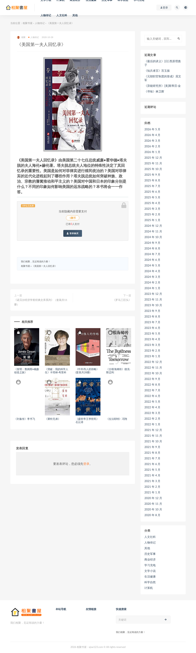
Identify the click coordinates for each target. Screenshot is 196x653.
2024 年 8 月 (152, 248)
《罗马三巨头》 (122, 299)
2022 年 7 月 (152, 390)
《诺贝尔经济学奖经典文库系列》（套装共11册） (40, 302)
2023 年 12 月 (153, 293)
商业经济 (150, 559)
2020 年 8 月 (152, 515)
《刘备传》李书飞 (24, 418)
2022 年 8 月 (152, 384)
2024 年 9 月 (152, 242)
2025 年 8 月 (152, 180)
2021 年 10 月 (153, 441)
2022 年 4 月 (152, 407)
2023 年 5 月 (152, 333)
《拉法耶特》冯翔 (116, 418)
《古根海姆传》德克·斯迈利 (118, 370)
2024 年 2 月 (152, 282)
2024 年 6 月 (152, 259)
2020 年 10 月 (153, 509)
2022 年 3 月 (152, 413)
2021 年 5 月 (152, 469)
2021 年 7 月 (152, 458)
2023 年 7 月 (152, 322)
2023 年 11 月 (153, 299)
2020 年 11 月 (153, 503)
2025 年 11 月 (153, 163)
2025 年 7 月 (152, 186)
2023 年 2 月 (152, 350)
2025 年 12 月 (153, 157)
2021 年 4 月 (152, 475)
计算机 (148, 587)
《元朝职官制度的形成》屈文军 (162, 78)
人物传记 (46, 15)
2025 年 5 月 (152, 197)
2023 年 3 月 (152, 344)
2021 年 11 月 (153, 435)
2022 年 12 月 (153, 361)
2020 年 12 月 (153, 498)
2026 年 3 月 (152, 140)
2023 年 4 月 (152, 339)
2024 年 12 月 (153, 225)
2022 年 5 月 (152, 401)
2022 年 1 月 (152, 424)
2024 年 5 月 (152, 265)
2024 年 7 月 (152, 254)
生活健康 (150, 576)
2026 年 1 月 (152, 152)
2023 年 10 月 (153, 305)
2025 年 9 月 (152, 174)
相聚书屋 (27, 23)
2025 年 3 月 (152, 208)
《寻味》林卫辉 (154, 91)
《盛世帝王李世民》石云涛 (87, 420)
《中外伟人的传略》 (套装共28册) (87, 370)
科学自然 (150, 582)
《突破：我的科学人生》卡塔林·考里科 (56, 370)
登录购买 (73, 233)
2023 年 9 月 (152, 310)
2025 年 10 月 (153, 169)
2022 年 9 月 (152, 378)
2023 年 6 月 (152, 327)
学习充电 (150, 565)
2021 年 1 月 (152, 492)
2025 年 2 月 (152, 214)
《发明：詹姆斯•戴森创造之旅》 (26, 370)
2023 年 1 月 (152, 356)
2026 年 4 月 (152, 135)
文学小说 (150, 570)
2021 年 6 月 (152, 464)
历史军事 (150, 553)
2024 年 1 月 (152, 288)
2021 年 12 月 (153, 430)
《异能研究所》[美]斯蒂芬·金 (162, 85)
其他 (75, 15)
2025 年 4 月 (152, 203)
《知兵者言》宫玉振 (157, 70)
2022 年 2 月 (152, 418)
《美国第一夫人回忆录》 (44, 266)
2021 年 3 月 (152, 481)
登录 (86, 463)
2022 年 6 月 (152, 396)
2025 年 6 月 (152, 191)
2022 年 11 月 (153, 367)
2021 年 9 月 (152, 447)
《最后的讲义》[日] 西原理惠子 (162, 63)
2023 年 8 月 (152, 316)
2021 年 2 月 (152, 486)
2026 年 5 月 (152, 129)
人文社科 (61, 15)
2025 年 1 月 (152, 220)
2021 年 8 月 (152, 452)
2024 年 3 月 (152, 276)
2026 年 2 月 (152, 146)
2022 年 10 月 (153, 373)
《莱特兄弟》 (52, 418)
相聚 (21, 37)
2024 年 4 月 (152, 271)
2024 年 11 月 (153, 231)
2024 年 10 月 (153, 237)
